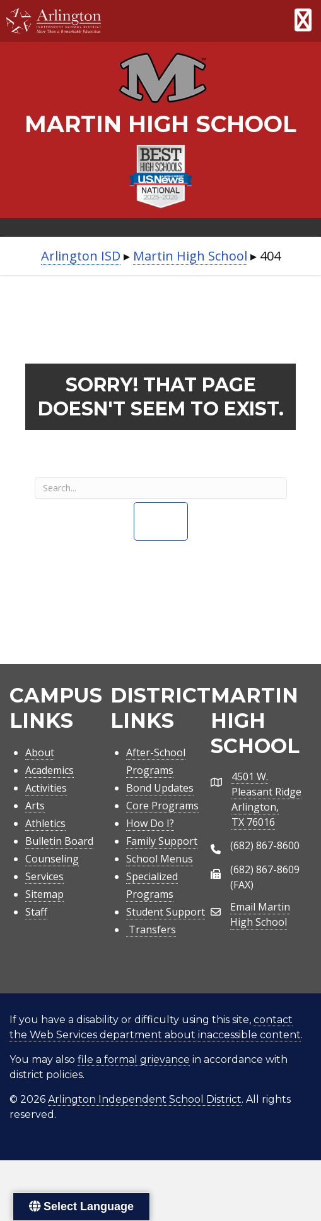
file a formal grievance (134, 1059)
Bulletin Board (59, 841)
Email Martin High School (260, 914)
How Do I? (150, 823)
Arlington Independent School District (145, 1099)
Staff (36, 912)
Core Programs (162, 806)
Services (44, 876)
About (39, 752)
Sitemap (44, 894)
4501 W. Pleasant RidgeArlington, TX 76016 (266, 799)
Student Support (165, 912)
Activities (46, 788)
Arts (35, 806)
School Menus (159, 859)
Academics (49, 770)
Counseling (52, 859)
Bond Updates (160, 788)
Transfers (151, 929)
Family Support (161, 841)
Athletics (45, 823)
